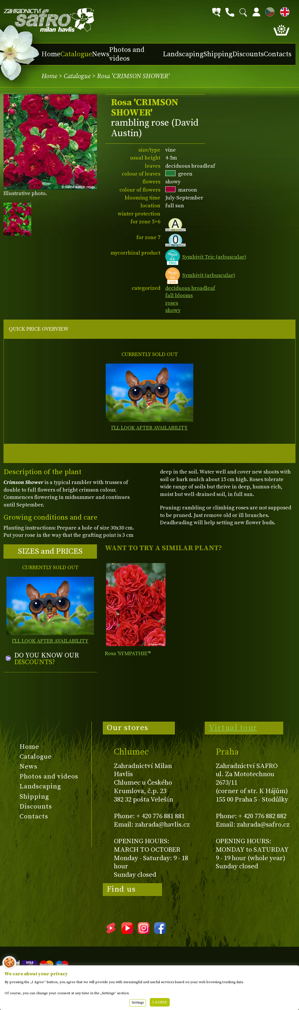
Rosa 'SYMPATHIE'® (128, 653)
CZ (268, 11)
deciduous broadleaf (190, 288)
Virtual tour (233, 728)
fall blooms (179, 295)
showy (172, 310)
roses (171, 303)
